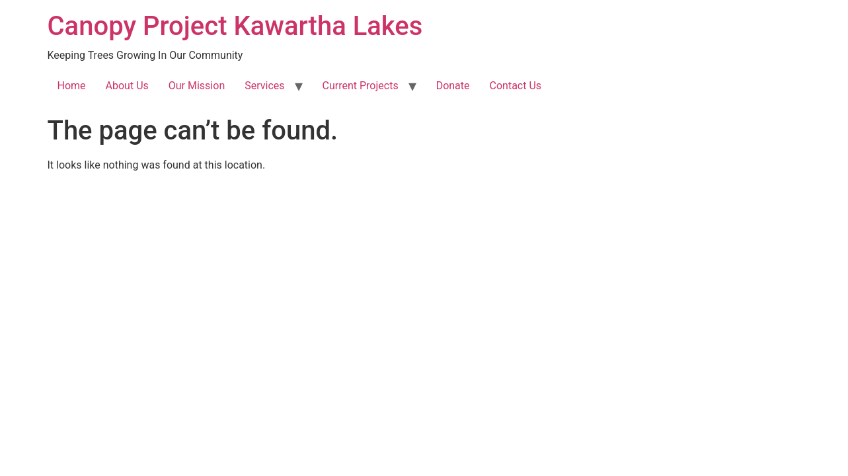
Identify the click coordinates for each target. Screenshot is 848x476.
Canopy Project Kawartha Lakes (235, 26)
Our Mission (197, 85)
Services (264, 85)
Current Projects (361, 85)
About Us (127, 85)
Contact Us (516, 85)
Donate (453, 85)
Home (72, 85)
